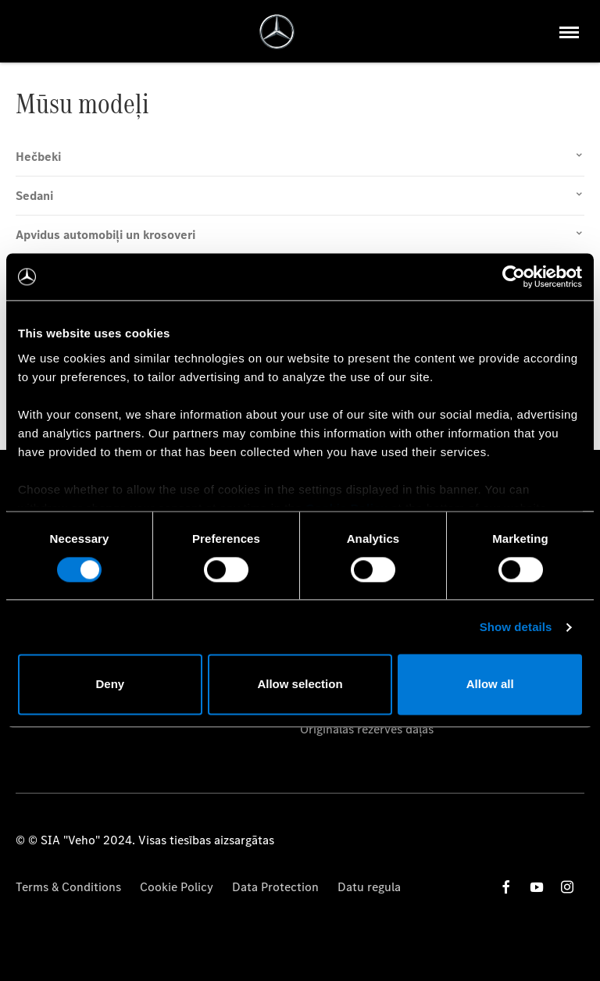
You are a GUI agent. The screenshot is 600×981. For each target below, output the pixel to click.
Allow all (490, 684)
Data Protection (275, 887)
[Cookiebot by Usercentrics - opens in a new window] (513, 276)
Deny (109, 684)
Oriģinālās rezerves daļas (367, 729)
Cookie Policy (176, 887)
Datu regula (369, 887)
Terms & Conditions (68, 887)
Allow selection (299, 684)
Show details (516, 626)
